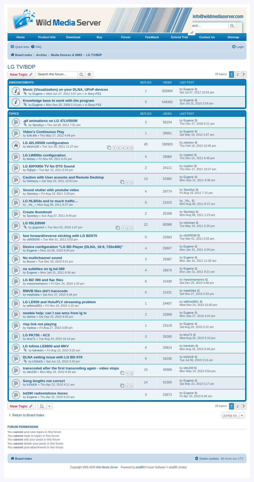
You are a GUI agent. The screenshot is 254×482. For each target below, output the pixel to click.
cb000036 (33, 239)
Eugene (38, 93)
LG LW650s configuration (44, 155)
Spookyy (38, 125)
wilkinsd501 (34, 305)
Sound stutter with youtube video (51, 190)
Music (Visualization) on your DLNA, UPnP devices (65, 90)
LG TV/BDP (21, 67)
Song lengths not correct (44, 381)
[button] (243, 74)
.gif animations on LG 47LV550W (50, 121)
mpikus (31, 327)
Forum (125, 37)
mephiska (33, 294)
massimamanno (37, 283)
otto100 (32, 371)
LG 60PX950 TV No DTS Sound (49, 166)
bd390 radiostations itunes (45, 393)
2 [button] (238, 74)
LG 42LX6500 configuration (46, 143)
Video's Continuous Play (43, 132)
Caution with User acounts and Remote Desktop (63, 177)
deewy (31, 158)
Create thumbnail (37, 212)
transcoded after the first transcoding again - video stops (71, 368)
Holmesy (32, 181)
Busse (31, 261)
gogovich (38, 227)
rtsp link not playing (39, 324)
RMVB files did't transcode (45, 291)
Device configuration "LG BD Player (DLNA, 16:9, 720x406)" (73, 247)
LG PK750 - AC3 (36, 335)
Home (21, 37)
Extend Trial (179, 37)
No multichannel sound (42, 258)
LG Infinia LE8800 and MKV (46, 346)
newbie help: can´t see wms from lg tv (55, 313)
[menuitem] (36, 47)
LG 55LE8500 (34, 223)
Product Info (47, 37)
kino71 (31, 338)
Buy (99, 37)
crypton (188, 154)
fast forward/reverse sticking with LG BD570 (60, 236)
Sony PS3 (94, 93)
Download (73, 37)
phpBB (140, 467)
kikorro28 (33, 146)
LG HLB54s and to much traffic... (50, 201)
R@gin (31, 170)
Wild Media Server (107, 467)
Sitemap (233, 37)
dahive (31, 316)
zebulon (189, 142)
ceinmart (189, 222)
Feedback (152, 37)
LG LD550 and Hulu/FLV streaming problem (59, 302)
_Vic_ (30, 204)
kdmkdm (38, 350)
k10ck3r (38, 361)
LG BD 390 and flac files (43, 280)
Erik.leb (32, 135)
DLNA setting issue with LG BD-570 (53, 357)
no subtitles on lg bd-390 (44, 269)
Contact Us (207, 37)
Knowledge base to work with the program (58, 101)
